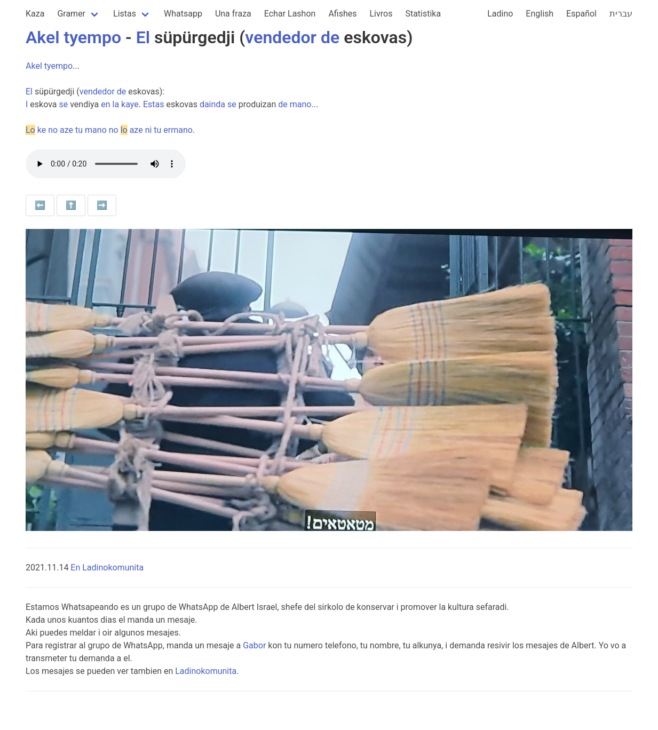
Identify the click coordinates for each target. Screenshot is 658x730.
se (63, 104)
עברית (620, 14)
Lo (30, 130)
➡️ (102, 205)
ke (41, 130)
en (105, 104)
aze (66, 130)
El (143, 37)
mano (301, 104)
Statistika (423, 14)
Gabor (254, 645)
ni (148, 130)
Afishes (342, 14)
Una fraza (233, 14)
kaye (130, 104)
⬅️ (40, 205)
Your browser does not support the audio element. (106, 163)
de (330, 37)
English (539, 14)
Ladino (500, 14)
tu (79, 130)
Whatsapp (183, 14)
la (116, 104)
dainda (212, 104)
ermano (178, 130)
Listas (124, 14)
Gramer (71, 14)
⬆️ (71, 205)
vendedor (280, 37)
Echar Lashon (290, 14)
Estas (153, 104)
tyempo (92, 37)
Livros (381, 14)
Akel (42, 37)
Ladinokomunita (205, 671)
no (53, 130)
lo (124, 130)
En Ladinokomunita (107, 567)
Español (581, 14)
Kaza (35, 14)
